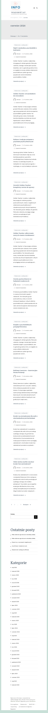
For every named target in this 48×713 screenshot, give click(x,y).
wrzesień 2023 (15, 666)
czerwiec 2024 (16, 632)
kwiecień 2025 (15, 616)
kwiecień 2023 (15, 685)
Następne (27, 504)
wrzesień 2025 (16, 598)
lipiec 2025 (15, 605)
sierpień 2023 (15, 669)
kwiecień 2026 (15, 571)
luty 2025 (14, 624)
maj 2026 (14, 567)
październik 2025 (16, 594)
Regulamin (13, 709)
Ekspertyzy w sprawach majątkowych (21, 542)
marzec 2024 (15, 643)
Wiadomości (23, 704)
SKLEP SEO (32, 704)
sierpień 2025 (15, 601)
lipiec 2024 (15, 628)
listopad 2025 (15, 590)
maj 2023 (14, 681)
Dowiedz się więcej (19, 81)
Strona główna (14, 704)
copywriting (14, 706)
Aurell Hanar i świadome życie (19, 546)
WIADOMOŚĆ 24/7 (18, 12)
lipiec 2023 (15, 673)
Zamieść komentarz (21, 57)
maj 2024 (14, 635)
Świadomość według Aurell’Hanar (20, 550)
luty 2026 (14, 579)
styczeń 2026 (15, 582)
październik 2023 (16, 662)
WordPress (32, 701)
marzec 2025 (15, 620)
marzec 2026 (15, 575)
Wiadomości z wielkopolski (21, 45)
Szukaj (12, 514)
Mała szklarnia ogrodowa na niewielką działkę (23, 534)
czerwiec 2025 (16, 609)
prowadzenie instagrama (25, 706)
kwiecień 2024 (15, 639)
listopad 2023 (15, 658)
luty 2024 (14, 647)
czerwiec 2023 (16, 677)
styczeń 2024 (15, 651)
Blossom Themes (15, 701)
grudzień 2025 (15, 586)
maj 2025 (14, 613)
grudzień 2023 (15, 654)
